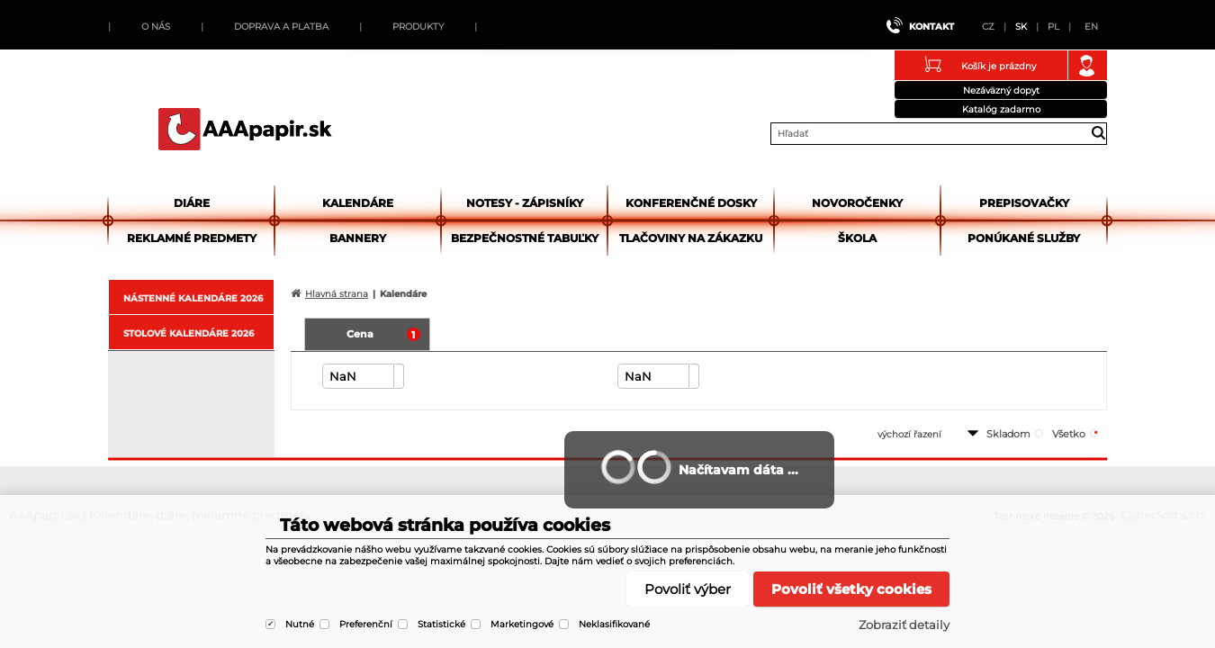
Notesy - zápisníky (524, 203)
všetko (1068, 434)
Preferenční (365, 624)
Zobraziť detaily (904, 624)
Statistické (441, 624)
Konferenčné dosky (691, 203)
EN (1091, 26)
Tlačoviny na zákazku (690, 238)
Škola (857, 238)
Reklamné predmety (191, 238)
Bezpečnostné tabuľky (524, 238)
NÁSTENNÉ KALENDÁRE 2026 (193, 298)
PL (1053, 26)
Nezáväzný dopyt (1001, 90)
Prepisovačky (1024, 203)
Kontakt (931, 26)
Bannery (357, 238)
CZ (988, 26)
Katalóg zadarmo (1001, 109)
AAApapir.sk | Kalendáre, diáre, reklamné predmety (245, 128)
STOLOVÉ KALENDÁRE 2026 (188, 333)
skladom (1008, 434)
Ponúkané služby (1024, 238)
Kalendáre (357, 203)
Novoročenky (857, 203)
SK (1021, 26)
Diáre (192, 203)
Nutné (299, 624)
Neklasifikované (614, 624)
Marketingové (522, 624)
